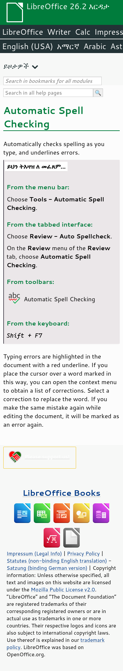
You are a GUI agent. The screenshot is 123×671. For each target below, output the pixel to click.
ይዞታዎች (16, 66)
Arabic (94, 46)
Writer (59, 31)
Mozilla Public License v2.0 (63, 589)
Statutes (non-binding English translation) (57, 560)
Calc (83, 31)
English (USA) (27, 46)
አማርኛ (68, 46)
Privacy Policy (83, 553)
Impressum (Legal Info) (34, 553)
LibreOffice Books (62, 492)
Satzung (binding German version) (47, 567)
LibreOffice (22, 31)
